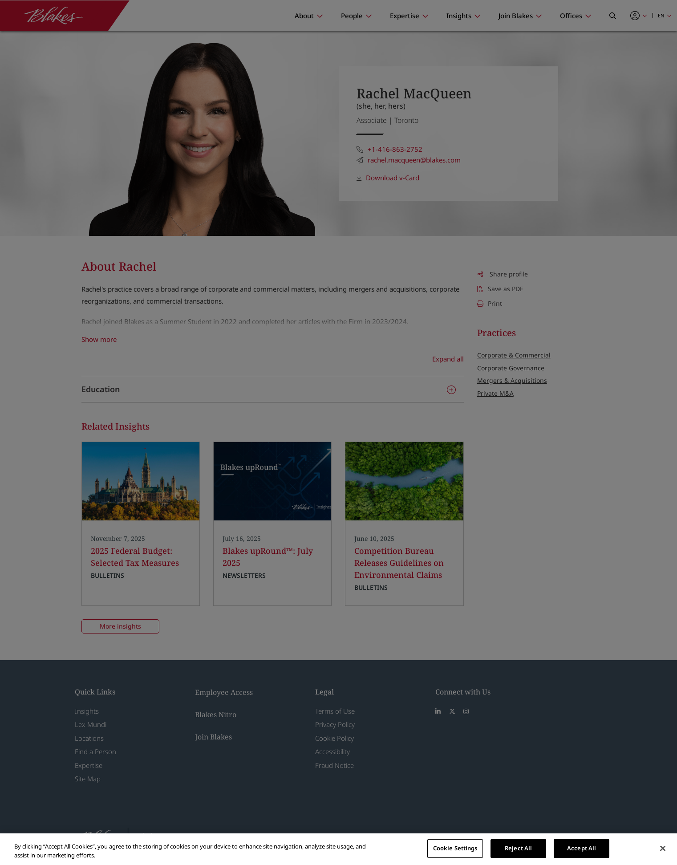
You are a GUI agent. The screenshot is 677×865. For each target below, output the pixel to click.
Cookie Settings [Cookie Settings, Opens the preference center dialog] (455, 848)
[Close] (663, 848)
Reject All (518, 848)
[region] (338, 849)
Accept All (581, 848)
